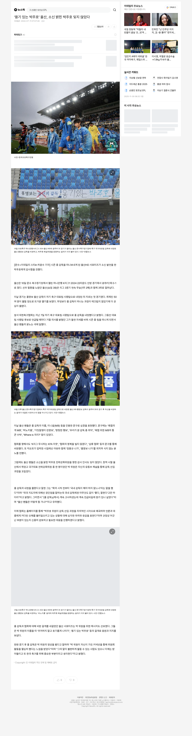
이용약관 (80, 697)
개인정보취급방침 (91, 697)
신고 (42, 21)
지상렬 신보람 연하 (137, 78)
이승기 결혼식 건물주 (166, 90)
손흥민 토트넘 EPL (137, 90)
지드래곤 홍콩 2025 (138, 84)
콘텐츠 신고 (103, 697)
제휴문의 (112, 697)
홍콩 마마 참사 (163, 84)
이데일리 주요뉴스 (133, 5)
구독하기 (171, 7)
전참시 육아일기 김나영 (167, 78)
